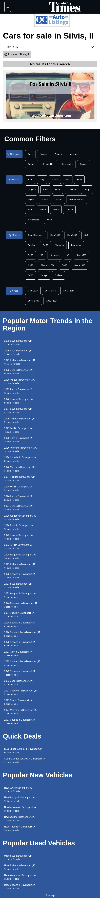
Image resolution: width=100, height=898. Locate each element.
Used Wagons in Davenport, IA (20, 877)
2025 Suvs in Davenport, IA (18, 343)
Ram (30, 179)
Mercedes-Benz (76, 199)
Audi (30, 210)
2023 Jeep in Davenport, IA (18, 683)
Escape (44, 275)
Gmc (45, 189)
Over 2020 (33, 291)
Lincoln (69, 210)
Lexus (56, 210)
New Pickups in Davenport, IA (19, 799)
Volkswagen (33, 220)
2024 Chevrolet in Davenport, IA (20, 605)
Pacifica (31, 245)
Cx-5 (86, 235)
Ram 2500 (72, 235)
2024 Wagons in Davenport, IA (20, 556)
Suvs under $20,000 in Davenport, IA (23, 751)
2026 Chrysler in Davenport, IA (20, 459)
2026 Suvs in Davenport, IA (18, 352)
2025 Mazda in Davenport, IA (19, 381)
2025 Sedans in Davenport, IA (19, 576)
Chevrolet (72, 189)
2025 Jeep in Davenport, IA (18, 372)
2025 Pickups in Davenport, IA (19, 362)
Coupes (83, 164)
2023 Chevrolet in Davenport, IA (20, 692)
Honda (43, 210)
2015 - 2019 (50, 291)
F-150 (30, 255)
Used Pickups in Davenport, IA (19, 867)
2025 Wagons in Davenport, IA (20, 517)
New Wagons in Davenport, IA (19, 828)
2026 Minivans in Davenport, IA (20, 449)
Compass (54, 255)
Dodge (87, 189)
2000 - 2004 (51, 301)
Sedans (31, 164)
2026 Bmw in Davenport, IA (18, 401)
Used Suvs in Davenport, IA (18, 857)
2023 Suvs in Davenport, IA (18, 585)
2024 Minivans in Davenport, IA (20, 712)
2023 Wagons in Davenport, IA (20, 595)
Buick (57, 189)
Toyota (31, 199)
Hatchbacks (67, 164)
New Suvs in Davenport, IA (18, 789)
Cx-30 (64, 265)
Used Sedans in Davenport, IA (19, 887)
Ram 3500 (81, 255)
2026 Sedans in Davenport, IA (19, 644)
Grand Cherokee (35, 235)
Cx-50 (45, 245)
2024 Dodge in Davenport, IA (19, 615)
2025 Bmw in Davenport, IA (18, 537)
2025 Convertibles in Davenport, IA (22, 663)
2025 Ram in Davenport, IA (18, 391)
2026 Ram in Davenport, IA (18, 440)
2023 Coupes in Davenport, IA (19, 721)
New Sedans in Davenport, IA (19, 819)
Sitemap (50, 895)
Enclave (58, 275)
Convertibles (48, 164)
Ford (68, 179)
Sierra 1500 (79, 265)
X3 (68, 255)
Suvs (30, 154)
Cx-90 (30, 265)
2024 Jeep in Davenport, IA (18, 508)
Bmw (79, 179)
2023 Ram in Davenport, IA (18, 653)
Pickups (43, 154)
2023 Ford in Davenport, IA (18, 547)
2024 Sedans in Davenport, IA (19, 624)
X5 (42, 255)
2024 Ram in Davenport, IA (18, 498)
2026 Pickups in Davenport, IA (19, 420)
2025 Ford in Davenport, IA (18, 430)
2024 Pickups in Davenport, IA (19, 479)
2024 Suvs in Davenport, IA (18, 411)
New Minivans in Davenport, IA (20, 809)
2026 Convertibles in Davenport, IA (22, 634)
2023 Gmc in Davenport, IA (18, 702)
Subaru (59, 199)
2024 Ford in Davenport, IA (18, 488)
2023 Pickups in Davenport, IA (19, 566)
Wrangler (59, 245)
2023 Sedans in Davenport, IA (19, 673)
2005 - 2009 (33, 301)
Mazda (55, 179)
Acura (49, 220)
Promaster (76, 245)
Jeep (42, 179)
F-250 (30, 275)
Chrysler (32, 189)
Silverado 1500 (47, 265)
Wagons (58, 154)
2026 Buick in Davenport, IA (18, 527)
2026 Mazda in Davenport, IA (19, 469)
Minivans (74, 154)
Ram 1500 (55, 235)
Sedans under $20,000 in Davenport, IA (24, 760)
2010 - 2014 (68, 291)
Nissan (45, 199)
